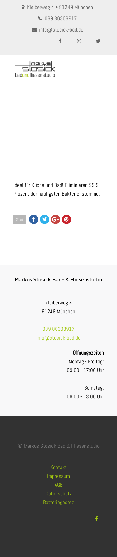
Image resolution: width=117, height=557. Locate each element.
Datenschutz (59, 493)
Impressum (58, 476)
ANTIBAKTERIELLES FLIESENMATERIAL (73, 137)
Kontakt (58, 467)
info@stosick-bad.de (61, 29)
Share (19, 219)
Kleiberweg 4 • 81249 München (60, 7)
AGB (59, 484)
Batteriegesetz (58, 502)
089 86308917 (61, 18)
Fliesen (33, 137)
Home (18, 137)
